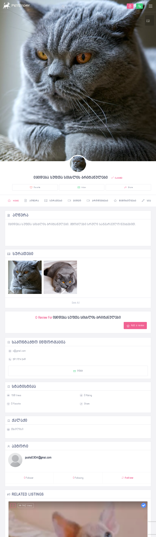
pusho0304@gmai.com (38, 458)
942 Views (25, 505)
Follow (127, 478)
